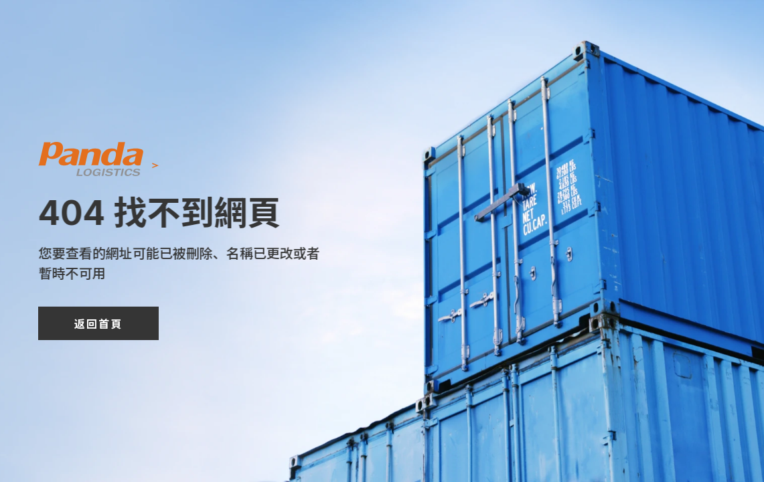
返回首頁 (98, 323)
